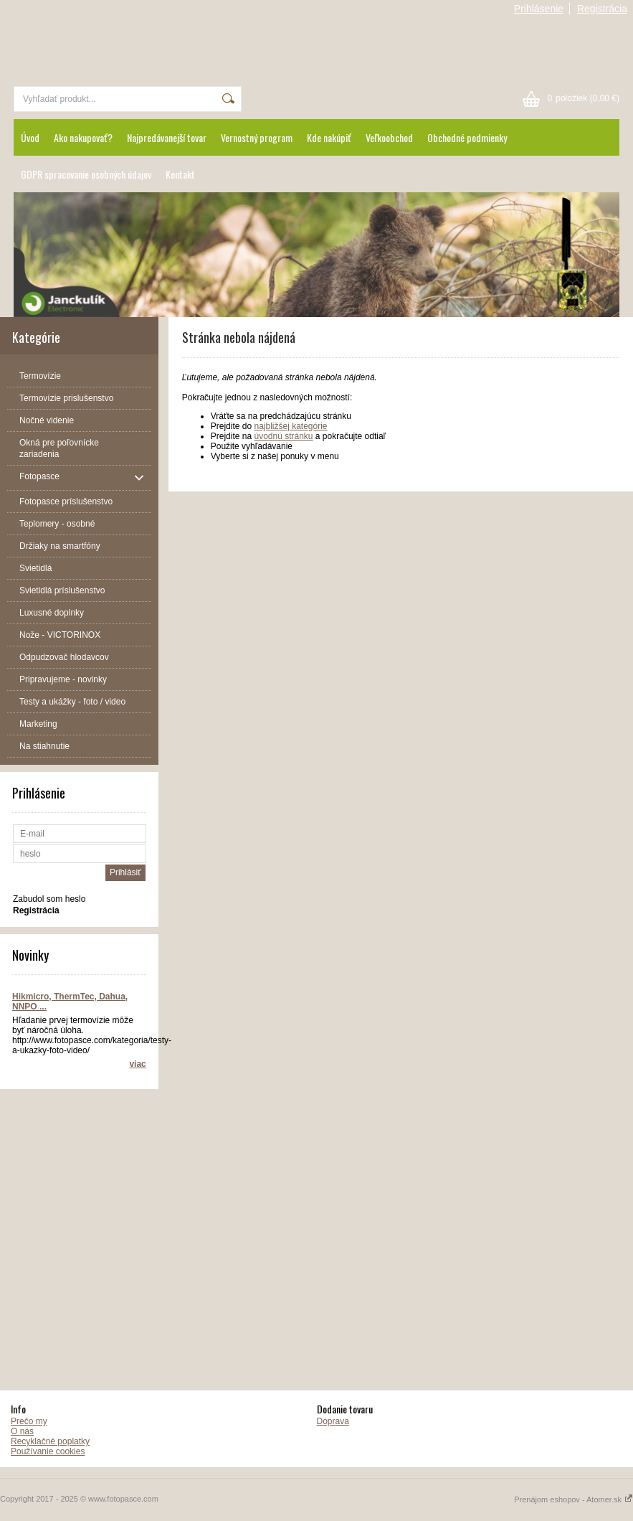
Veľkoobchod (389, 137)
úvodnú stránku (283, 436)
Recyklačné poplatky (50, 1441)
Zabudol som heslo (49, 899)
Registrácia (602, 8)
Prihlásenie (538, 8)
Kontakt (180, 174)
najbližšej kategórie (290, 426)
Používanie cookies (48, 1451)
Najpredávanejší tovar (166, 137)
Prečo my (29, 1421)
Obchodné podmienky (467, 137)
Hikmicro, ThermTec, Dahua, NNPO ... (70, 1002)
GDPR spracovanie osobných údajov (86, 174)
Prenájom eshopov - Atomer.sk (573, 1499)
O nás (22, 1431)
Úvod (30, 137)
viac (137, 1064)
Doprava (333, 1421)
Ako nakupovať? (83, 137)
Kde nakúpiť (329, 137)
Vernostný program (256, 137)
